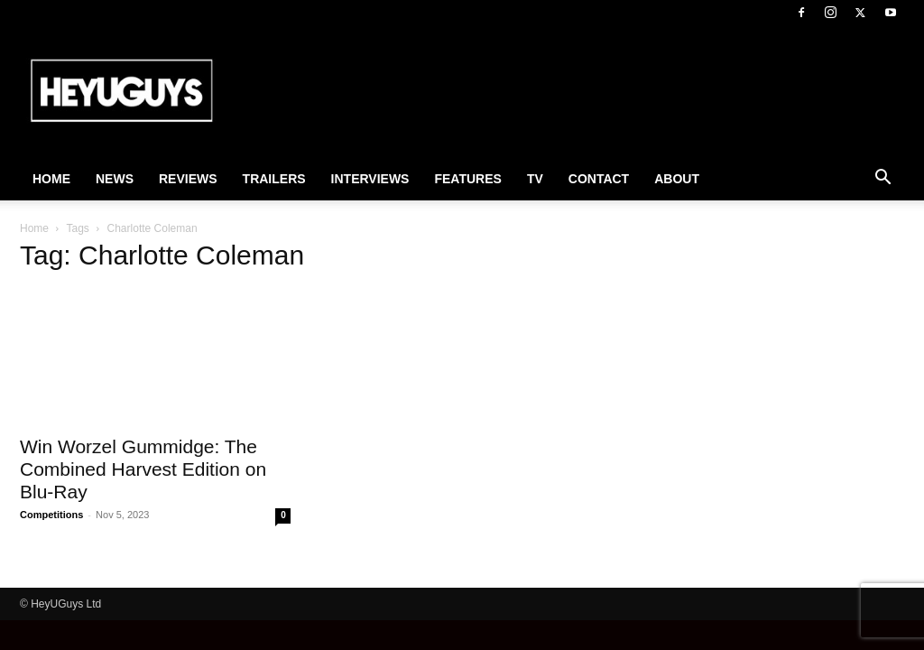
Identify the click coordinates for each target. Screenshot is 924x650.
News (115, 179)
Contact (598, 179)
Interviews (370, 179)
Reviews (188, 179)
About (676, 179)
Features (467, 179)
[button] (882, 179)
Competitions (51, 514)
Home (51, 179)
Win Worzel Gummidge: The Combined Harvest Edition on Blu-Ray (143, 469)
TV (535, 179)
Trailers (274, 179)
